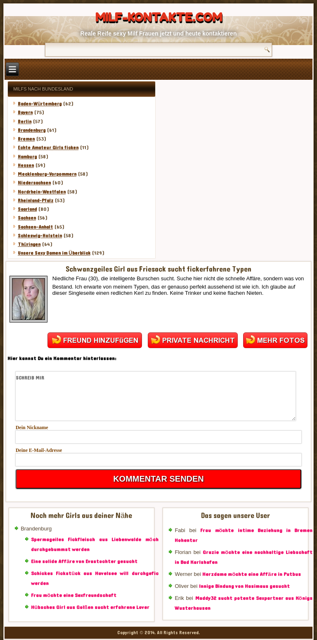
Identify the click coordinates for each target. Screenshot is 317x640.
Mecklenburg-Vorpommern (47, 174)
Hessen (26, 165)
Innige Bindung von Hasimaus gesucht (244, 586)
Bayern (25, 112)
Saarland (27, 209)
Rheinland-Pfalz (35, 200)
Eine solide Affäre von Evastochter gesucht (84, 561)
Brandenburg (31, 130)
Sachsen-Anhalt (35, 227)
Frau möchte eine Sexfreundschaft (73, 595)
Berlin (24, 121)
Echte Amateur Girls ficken (48, 147)
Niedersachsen (34, 182)
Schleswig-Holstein (40, 235)
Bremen (26, 138)
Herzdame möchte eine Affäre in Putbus (251, 574)
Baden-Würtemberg (40, 103)
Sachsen (27, 217)
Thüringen (29, 244)
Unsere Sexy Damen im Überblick (54, 253)
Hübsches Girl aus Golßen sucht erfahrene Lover (90, 607)
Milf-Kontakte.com (158, 17)
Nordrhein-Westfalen (42, 191)
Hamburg (27, 156)
